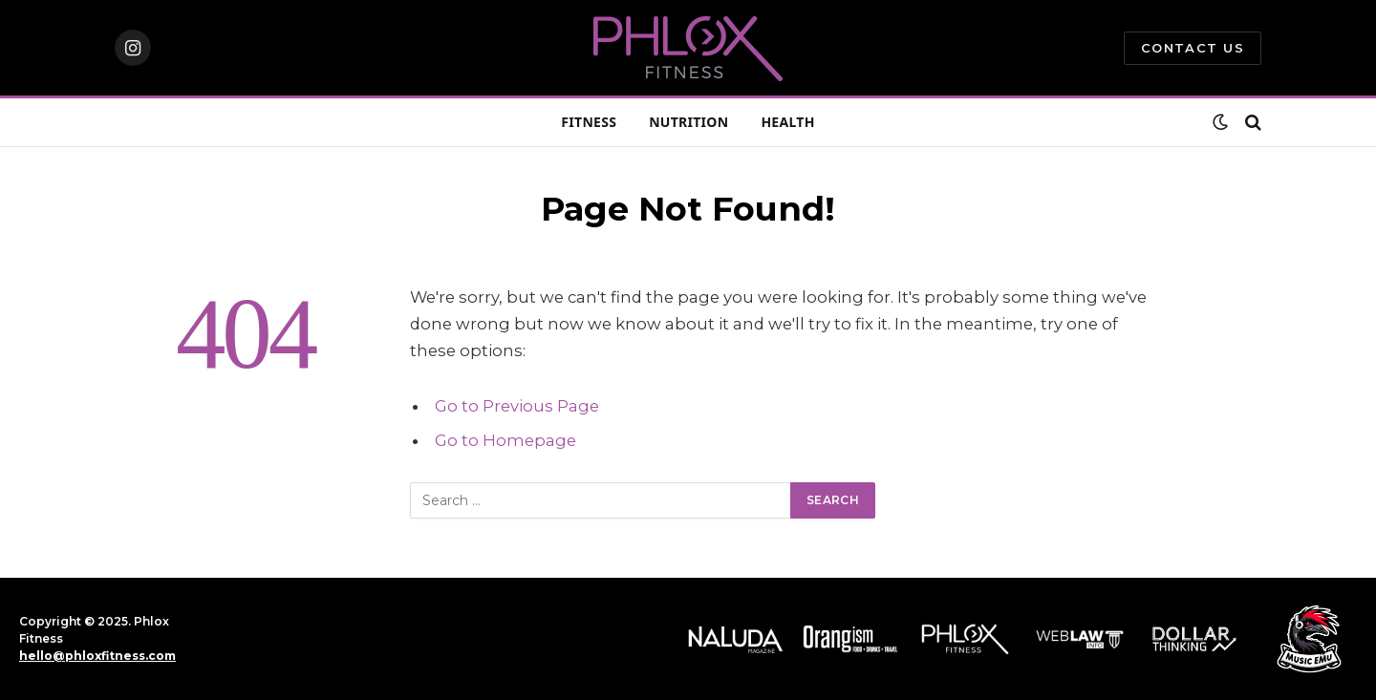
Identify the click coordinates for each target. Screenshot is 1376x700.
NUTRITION (688, 122)
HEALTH (787, 122)
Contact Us (1192, 47)
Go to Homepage (505, 440)
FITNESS (588, 122)
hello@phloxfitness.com (97, 655)
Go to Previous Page (517, 405)
